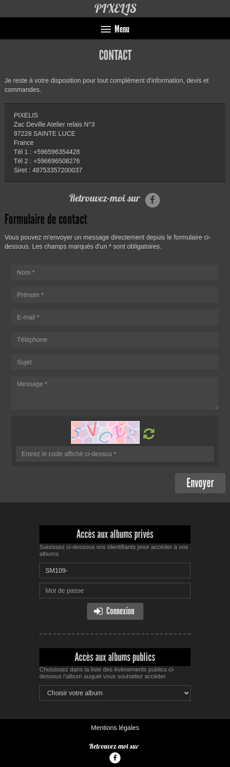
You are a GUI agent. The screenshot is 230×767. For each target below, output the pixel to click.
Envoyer (200, 483)
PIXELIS (115, 8)
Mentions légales (115, 727)
